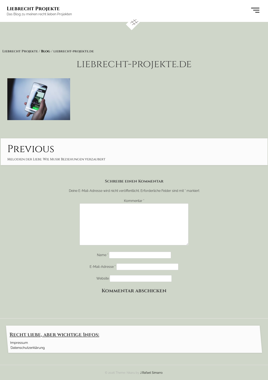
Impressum (19, 342)
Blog (45, 51)
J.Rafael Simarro (151, 372)
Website (102, 278)
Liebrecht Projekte (33, 8)
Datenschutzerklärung (27, 347)
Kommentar (134, 201)
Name (102, 255)
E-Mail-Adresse (103, 267)
